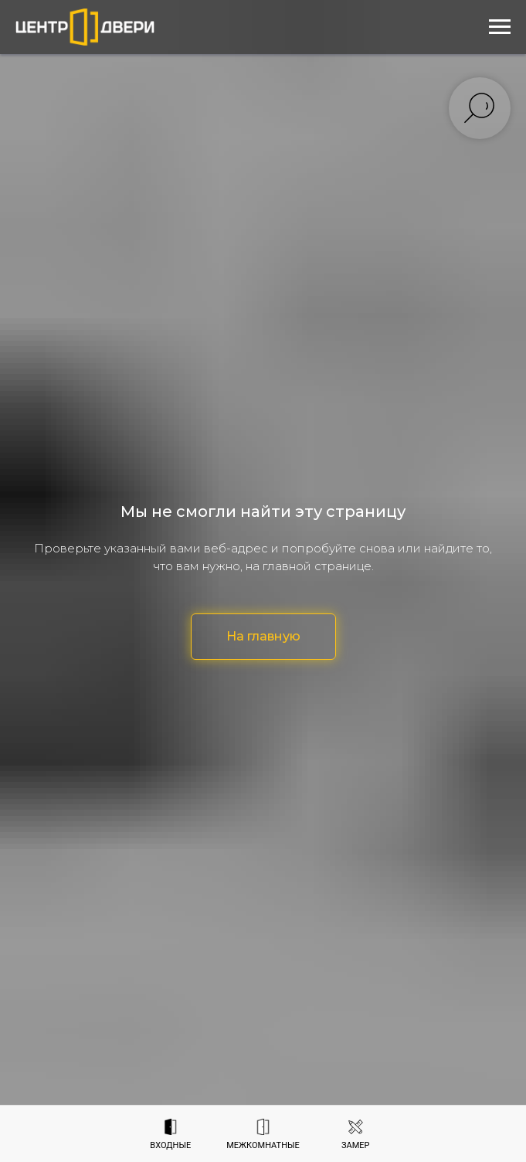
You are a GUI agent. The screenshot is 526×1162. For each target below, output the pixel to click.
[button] (355, 1134)
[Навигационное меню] (500, 27)
